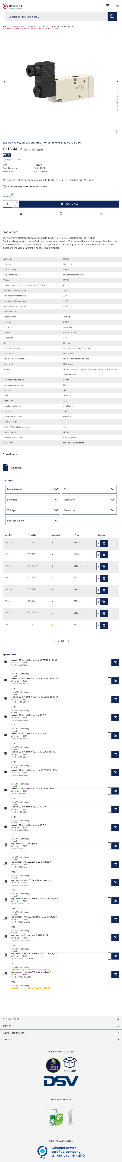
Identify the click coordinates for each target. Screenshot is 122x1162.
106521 (8, 554)
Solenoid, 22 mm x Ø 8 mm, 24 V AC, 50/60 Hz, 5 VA (33, 752)
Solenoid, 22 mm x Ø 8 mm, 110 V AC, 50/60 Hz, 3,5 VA (34, 678)
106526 (8, 613)
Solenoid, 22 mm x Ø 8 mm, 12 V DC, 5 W (28, 807)
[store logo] (13, 6)
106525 (8, 601)
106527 (8, 624)
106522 (8, 566)
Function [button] (12, 499)
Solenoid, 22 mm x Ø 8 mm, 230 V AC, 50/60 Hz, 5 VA (34, 789)
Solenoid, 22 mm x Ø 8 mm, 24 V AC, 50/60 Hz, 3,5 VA (34, 660)
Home (5, 26)
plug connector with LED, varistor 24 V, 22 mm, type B (34, 917)
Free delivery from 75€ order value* (27, 186)
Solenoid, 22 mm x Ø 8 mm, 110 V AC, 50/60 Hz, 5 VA (34, 770)
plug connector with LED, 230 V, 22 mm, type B (31, 862)
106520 (8, 542)
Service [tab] (7, 1026)
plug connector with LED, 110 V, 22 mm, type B (31, 972)
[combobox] (61, 16)
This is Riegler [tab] (11, 1019)
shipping (39, 150)
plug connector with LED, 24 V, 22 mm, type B (30, 880)
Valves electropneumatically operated (58, 26)
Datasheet (16, 467)
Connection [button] (70, 510)
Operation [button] (69, 499)
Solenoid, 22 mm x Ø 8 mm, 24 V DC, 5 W (28, 825)
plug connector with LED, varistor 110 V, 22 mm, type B (34, 954)
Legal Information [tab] (13, 1032)
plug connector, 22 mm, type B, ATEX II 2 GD (29, 935)
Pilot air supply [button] (15, 520)
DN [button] (65, 489)
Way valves (33, 26)
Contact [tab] (7, 1039)
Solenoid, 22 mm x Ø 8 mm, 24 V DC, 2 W (28, 733)
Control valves (17, 26)
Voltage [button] (11, 510)
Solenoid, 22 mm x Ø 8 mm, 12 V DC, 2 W (28, 715)
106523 (8, 577)
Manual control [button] (15, 489)
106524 (8, 589)
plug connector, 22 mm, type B (24, 843)
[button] (117, 131)
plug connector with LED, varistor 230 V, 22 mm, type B (34, 898)
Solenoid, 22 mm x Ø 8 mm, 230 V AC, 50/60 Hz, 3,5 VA (34, 697)
